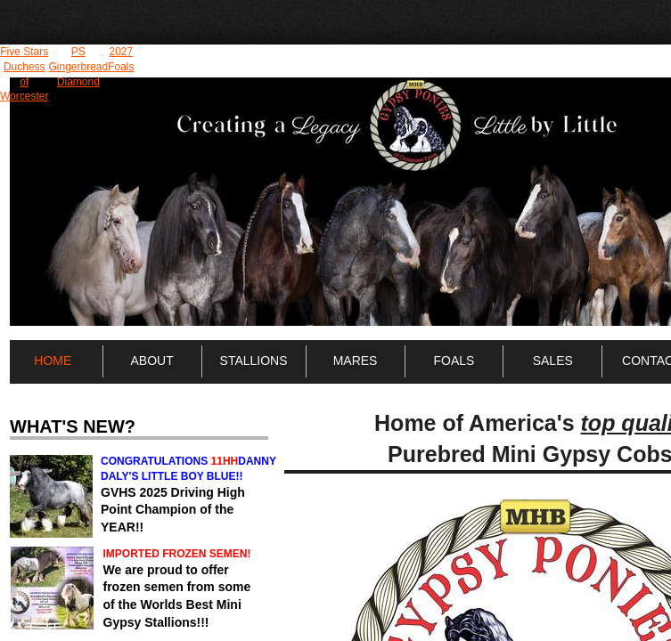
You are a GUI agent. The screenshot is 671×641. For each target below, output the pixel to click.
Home (52, 360)
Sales (553, 360)
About (152, 360)
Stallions (254, 360)
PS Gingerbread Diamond (78, 66)
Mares (355, 360)
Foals (453, 360)
